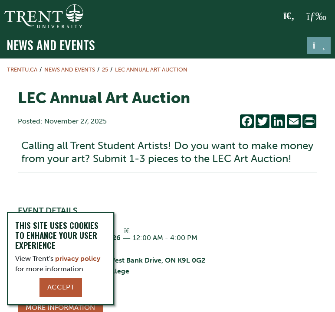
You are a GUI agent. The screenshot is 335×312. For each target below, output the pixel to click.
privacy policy (77, 258)
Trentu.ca (22, 69)
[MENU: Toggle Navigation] (316, 16)
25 (105, 69)
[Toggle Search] (289, 16)
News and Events (51, 45)
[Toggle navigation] (319, 45)
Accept (60, 287)
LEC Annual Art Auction (151, 69)
